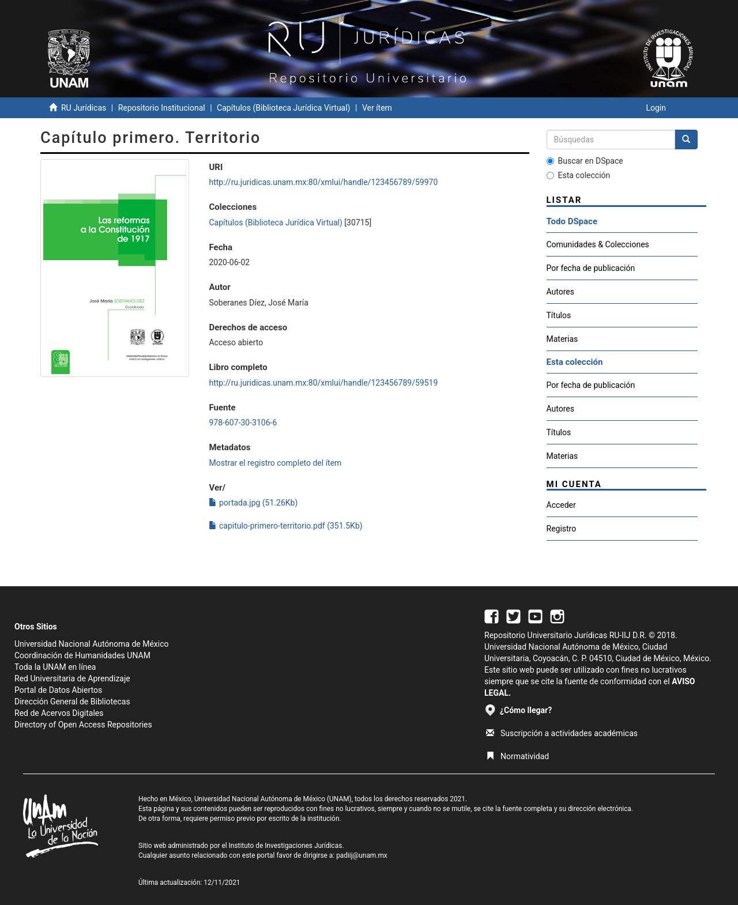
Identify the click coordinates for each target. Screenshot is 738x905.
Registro (562, 528)
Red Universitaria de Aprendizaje (72, 678)
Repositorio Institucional (161, 107)
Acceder (561, 505)
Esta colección (579, 175)
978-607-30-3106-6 (243, 422)
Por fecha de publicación (591, 268)
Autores (560, 291)
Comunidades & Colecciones (598, 244)
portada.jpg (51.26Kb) (253, 502)
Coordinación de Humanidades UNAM (82, 655)
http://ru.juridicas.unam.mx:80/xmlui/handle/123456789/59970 (323, 182)
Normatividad (517, 756)
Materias (562, 339)
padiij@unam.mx (361, 855)
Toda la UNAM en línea (55, 667)
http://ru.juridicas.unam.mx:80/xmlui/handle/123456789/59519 (323, 382)
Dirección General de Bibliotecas (72, 701)
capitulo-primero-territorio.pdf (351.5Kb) (285, 525)
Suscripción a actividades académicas (562, 733)
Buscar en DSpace (585, 160)
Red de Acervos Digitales (58, 713)
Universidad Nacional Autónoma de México (91, 643)
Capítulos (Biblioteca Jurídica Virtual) (283, 107)
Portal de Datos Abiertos (58, 690)
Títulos (559, 315)
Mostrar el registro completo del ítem (275, 462)
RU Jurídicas (83, 107)
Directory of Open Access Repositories (83, 724)
